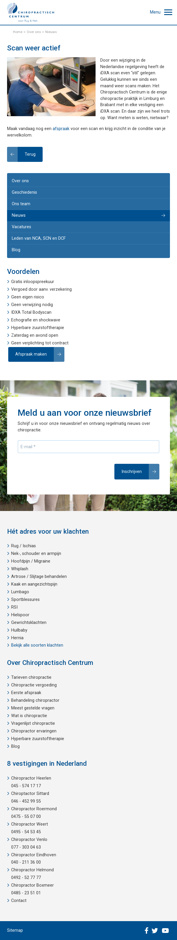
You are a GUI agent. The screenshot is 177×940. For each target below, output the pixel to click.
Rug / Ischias (23, 545)
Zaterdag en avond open (34, 335)
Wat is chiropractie (29, 715)
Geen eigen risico (27, 297)
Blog (16, 249)
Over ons (20, 180)
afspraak (61, 128)
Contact (18, 900)
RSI (14, 607)
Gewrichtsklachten (28, 622)
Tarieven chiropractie (31, 677)
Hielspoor (20, 614)
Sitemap (15, 930)
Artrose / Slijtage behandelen (39, 576)
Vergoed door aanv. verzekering (41, 289)
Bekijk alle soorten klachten (37, 645)
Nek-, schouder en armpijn (36, 553)
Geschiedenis (24, 192)
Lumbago (20, 591)
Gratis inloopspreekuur (32, 281)
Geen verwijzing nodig (32, 304)
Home (17, 32)
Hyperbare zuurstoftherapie (37, 327)
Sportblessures (25, 599)
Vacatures (21, 226)
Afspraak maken (31, 354)
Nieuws (19, 215)
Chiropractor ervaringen (33, 731)
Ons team (21, 203)
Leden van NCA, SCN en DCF (39, 238)
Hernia (17, 637)
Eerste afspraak (26, 692)
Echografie (21, 320)
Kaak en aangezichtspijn (34, 584)
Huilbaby (19, 630)
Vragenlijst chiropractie (33, 723)
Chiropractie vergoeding (34, 685)
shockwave (49, 320)
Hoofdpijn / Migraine (30, 561)
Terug (30, 154)
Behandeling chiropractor (35, 700)
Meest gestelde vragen (32, 708)
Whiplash (19, 568)
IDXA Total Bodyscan (31, 312)
